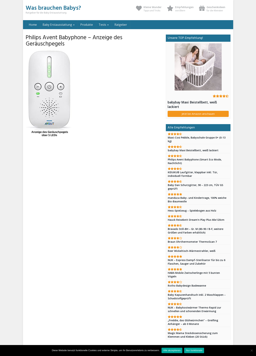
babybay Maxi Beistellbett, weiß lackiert (192, 104)
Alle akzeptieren (172, 350)
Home (33, 25)
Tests (104, 25)
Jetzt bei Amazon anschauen (198, 113)
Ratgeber (120, 25)
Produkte (86, 25)
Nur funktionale (194, 350)
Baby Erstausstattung (59, 25)
